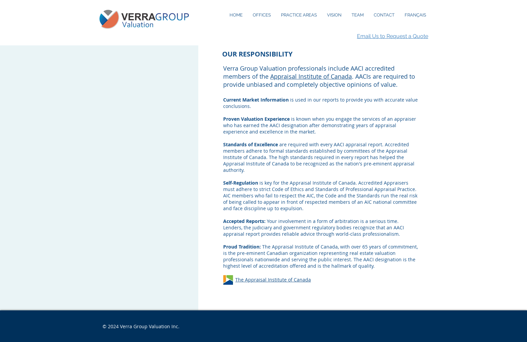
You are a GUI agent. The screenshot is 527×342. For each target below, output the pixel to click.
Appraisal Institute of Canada (311, 76)
